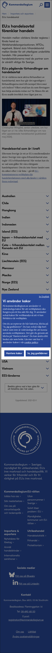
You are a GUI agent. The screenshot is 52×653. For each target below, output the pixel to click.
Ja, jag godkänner (37, 353)
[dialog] (26, 326)
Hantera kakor (14, 353)
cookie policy (31, 342)
